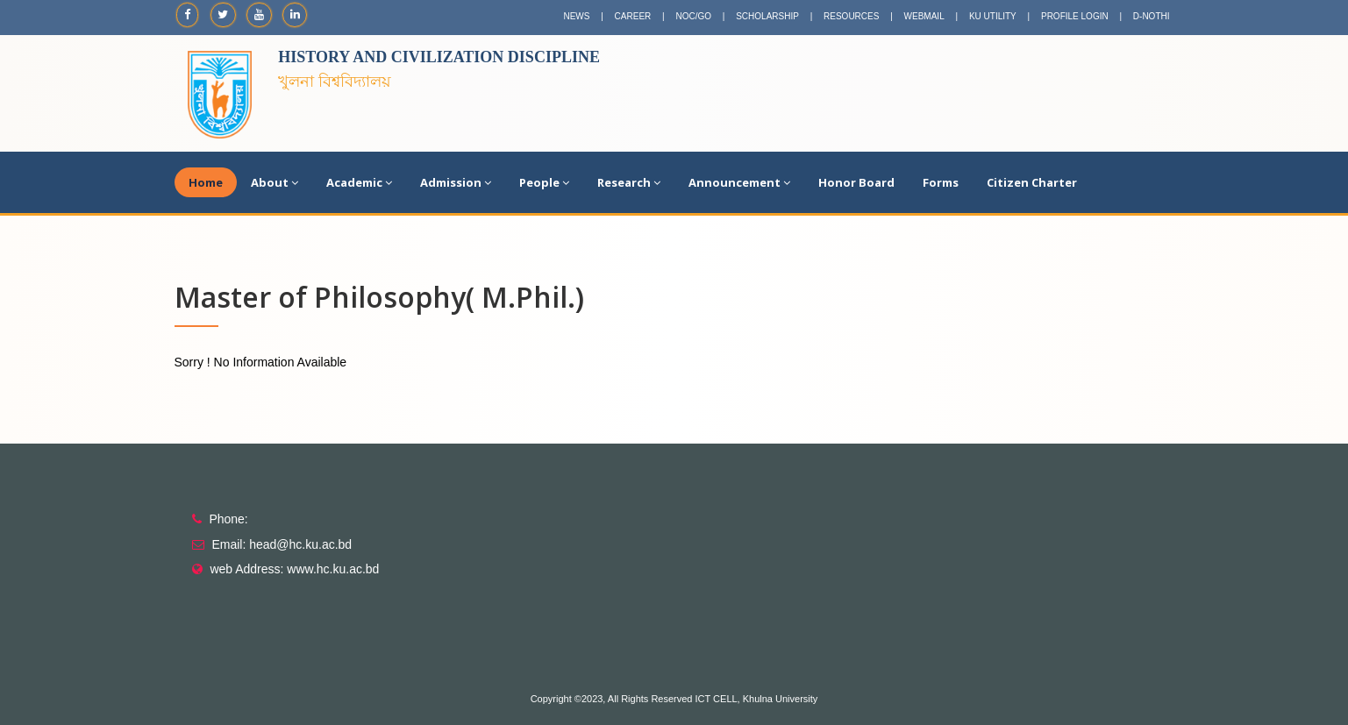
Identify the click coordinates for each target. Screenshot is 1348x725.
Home (206, 182)
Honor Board (856, 182)
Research (628, 182)
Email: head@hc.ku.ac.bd (281, 544)
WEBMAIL (924, 16)
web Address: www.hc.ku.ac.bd (294, 569)
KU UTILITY (992, 16)
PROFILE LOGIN (1075, 16)
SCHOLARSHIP (767, 16)
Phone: (228, 519)
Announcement (739, 182)
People (544, 182)
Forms (941, 182)
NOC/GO (693, 16)
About (274, 182)
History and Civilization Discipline (439, 57)
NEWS (576, 16)
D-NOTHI (1151, 16)
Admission (455, 182)
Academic (359, 182)
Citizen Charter (1032, 182)
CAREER (633, 16)
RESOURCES (851, 16)
